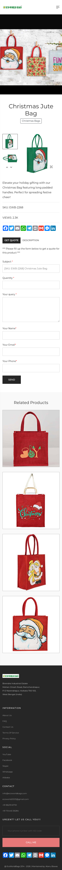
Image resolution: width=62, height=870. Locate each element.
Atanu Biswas (52, 866)
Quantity (8, 277)
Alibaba (6, 778)
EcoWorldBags (13, 866)
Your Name (9, 328)
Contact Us (7, 727)
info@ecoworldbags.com (14, 793)
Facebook (7, 760)
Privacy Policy (9, 739)
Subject (7, 261)
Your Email (9, 344)
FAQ (4, 721)
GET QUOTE (11, 240)
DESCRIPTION (30, 240)
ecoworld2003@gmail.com (15, 799)
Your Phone (9, 361)
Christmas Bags (31, 120)
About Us (7, 715)
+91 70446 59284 (10, 811)
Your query (9, 294)
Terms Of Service (10, 733)
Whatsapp (7, 772)
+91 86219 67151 (9, 805)
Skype (5, 766)
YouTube (6, 754)
